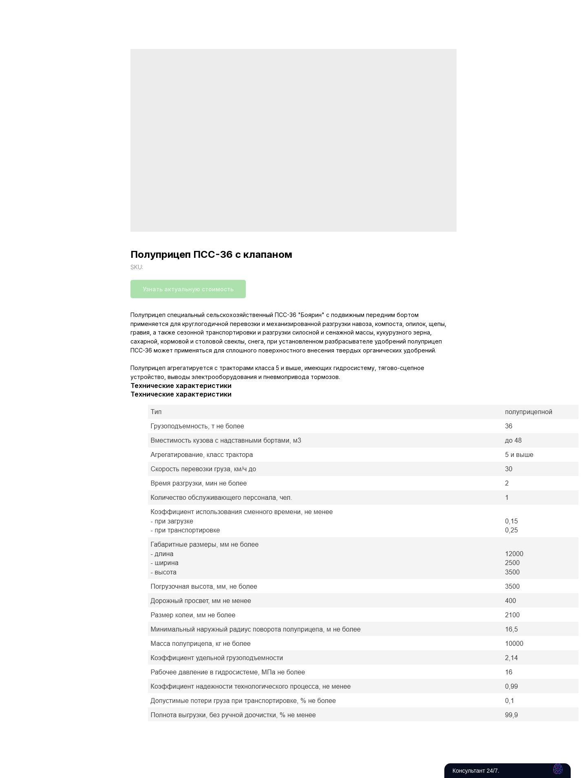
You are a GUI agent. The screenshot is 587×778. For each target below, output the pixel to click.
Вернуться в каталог (45, 12)
